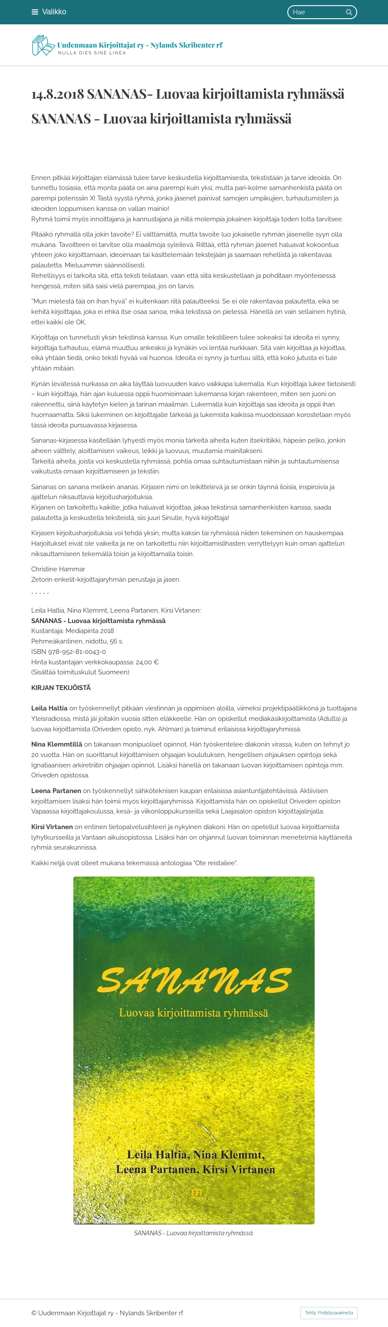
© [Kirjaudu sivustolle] (34, 1313)
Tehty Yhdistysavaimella (329, 1312)
